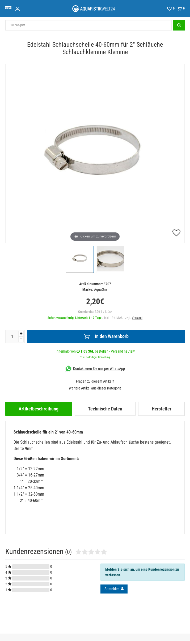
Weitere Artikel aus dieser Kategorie (95, 388)
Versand (137, 318)
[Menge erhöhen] (21, 333)
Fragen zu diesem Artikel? (95, 381)
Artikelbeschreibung (38, 409)
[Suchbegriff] (88, 25)
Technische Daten (105, 409)
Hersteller (161, 409)
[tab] (38, 409)
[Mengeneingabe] (12, 336)
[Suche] (179, 25)
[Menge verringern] (21, 339)
